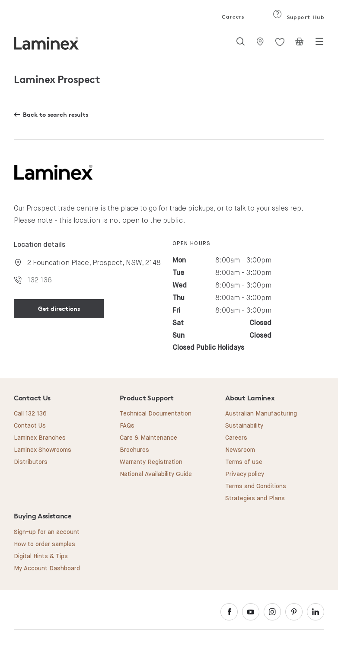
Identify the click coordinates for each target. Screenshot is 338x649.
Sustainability (244, 426)
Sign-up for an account (47, 532)
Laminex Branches (40, 438)
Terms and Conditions (255, 486)
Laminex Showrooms (42, 450)
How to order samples (44, 544)
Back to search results (55, 114)
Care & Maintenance (148, 438)
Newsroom (240, 450)
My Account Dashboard (47, 569)
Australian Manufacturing (261, 414)
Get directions (59, 308)
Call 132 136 (30, 414)
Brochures (134, 450)
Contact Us (30, 426)
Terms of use (243, 462)
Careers (232, 16)
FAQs (127, 426)
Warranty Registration (151, 462)
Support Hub (298, 17)
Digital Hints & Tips (41, 556)
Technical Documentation (155, 414)
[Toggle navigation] (319, 44)
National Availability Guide (156, 474)
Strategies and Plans (255, 499)
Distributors (31, 462)
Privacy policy (244, 474)
